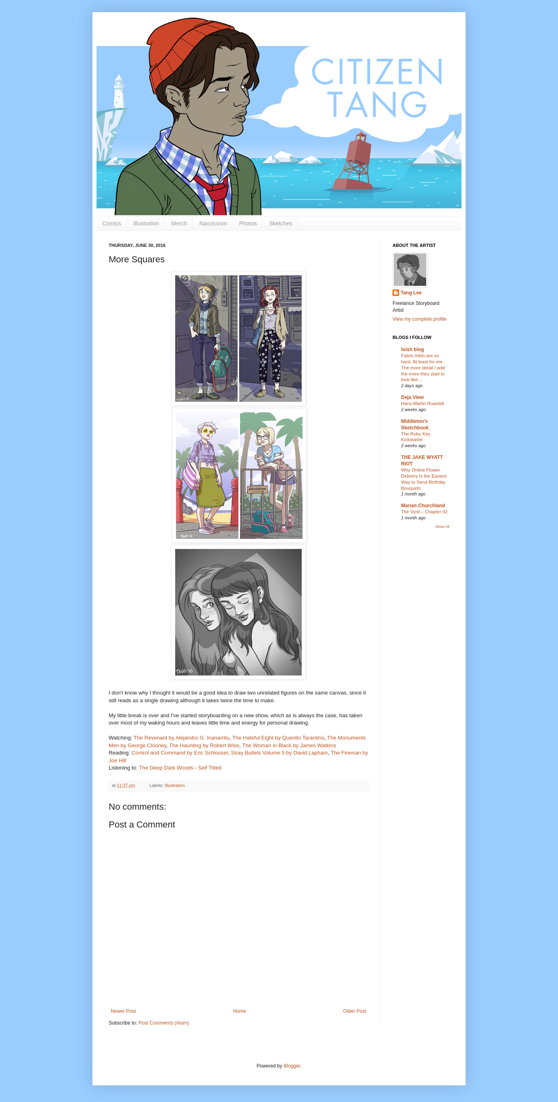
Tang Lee (411, 293)
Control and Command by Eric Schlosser (179, 753)
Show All (442, 527)
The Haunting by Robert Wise (204, 745)
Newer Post (123, 1011)
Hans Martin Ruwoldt (422, 403)
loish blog (412, 349)
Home (239, 1011)
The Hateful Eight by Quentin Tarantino (278, 738)
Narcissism (213, 223)
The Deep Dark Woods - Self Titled (180, 768)
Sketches (280, 223)
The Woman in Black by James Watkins (289, 745)
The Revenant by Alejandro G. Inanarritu (182, 738)
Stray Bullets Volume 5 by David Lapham (279, 753)
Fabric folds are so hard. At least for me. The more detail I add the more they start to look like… (423, 367)
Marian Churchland (423, 505)
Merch (179, 223)
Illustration (146, 223)
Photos (248, 223)
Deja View (412, 397)
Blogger (291, 1066)
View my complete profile (419, 319)
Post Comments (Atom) (163, 1023)
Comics (111, 223)
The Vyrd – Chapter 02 (424, 511)
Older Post (354, 1011)
